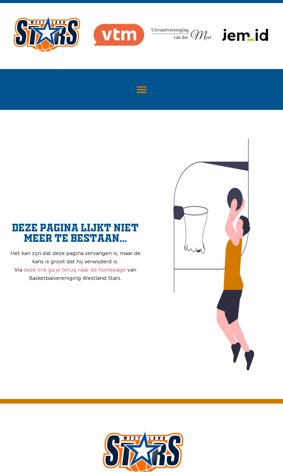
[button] (142, 89)
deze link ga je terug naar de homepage (74, 269)
